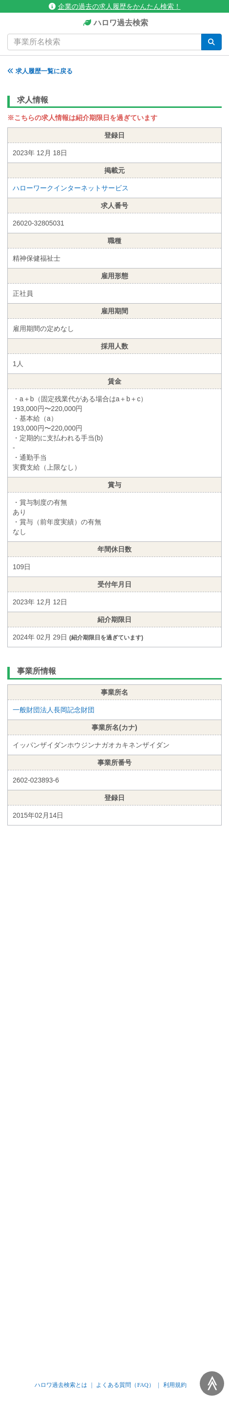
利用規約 (175, 1385)
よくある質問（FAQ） (125, 1385)
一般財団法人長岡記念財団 (54, 710)
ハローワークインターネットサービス (71, 188)
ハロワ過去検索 (114, 23)
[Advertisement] (114, 977)
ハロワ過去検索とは (61, 1385)
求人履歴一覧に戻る (40, 71)
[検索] (211, 42)
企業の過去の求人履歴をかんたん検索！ (115, 6)
